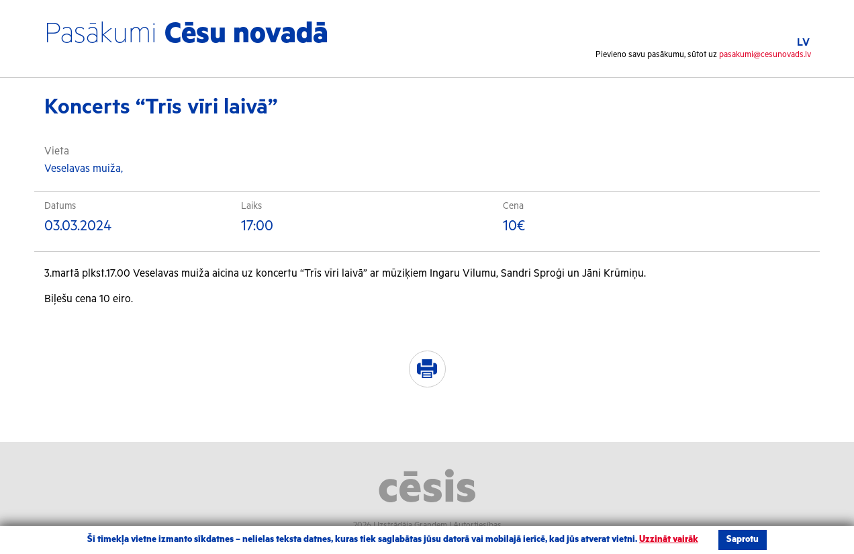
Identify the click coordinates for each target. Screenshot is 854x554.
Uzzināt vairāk (668, 540)
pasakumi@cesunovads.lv (765, 55)
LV (803, 42)
